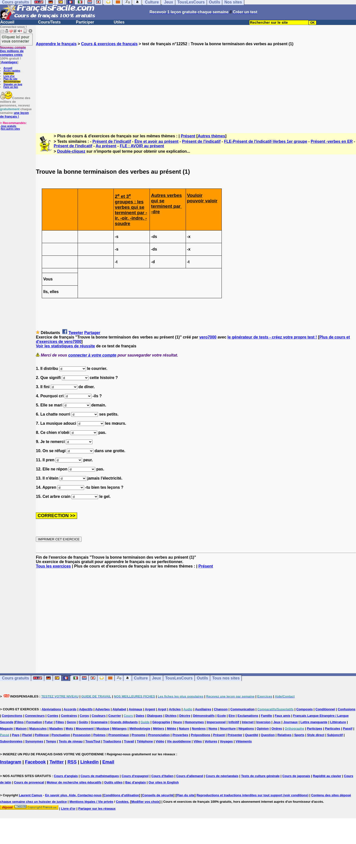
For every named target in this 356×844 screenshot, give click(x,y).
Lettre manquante (313, 722)
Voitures (210, 741)
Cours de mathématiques (100, 776)
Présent (188, 136)
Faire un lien (10, 87)
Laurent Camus (30, 795)
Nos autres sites (10, 128)
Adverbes (102, 709)
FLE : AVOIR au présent (142, 146)
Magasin (6, 728)
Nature (184, 728)
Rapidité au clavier (327, 776)
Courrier (114, 715)
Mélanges (119, 728)
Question (268, 735)
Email (108, 762)
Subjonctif (335, 735)
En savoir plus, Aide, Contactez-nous (73, 795)
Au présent (106, 146)
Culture (141, 678)
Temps (51, 741)
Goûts (83, 722)
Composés (304, 709)
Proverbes (180, 735)
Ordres (276, 728)
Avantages (9, 62)
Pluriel (27, 735)
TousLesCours (179, 678)
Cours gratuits (15, 678)
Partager (92, 333)
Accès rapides (11, 70)
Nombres (199, 728)
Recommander (12, 81)
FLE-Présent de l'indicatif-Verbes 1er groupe (265, 141)
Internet (248, 722)
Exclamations (248, 715)
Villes (198, 741)
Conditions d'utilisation (121, 795)
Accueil (7, 22)
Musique (103, 728)
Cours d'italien (162, 776)
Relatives (284, 735)
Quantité (251, 735)
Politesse (42, 735)
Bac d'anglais (135, 782)
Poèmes (99, 735)
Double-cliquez (71, 151)
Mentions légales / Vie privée (91, 801)
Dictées (171, 715)
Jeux (156, 678)
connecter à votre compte (92, 355)
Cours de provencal (29, 782)
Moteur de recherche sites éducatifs (74, 782)
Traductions (112, 741)
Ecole (221, 715)
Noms (212, 728)
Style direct (315, 735)
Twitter (56, 762)
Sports (299, 735)
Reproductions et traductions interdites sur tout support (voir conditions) (253, 795)
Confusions (347, 709)
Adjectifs (86, 709)
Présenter (234, 735)
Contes (52, 715)
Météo (171, 728)
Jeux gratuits (8, 126)
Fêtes (60, 722)
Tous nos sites (226, 678)
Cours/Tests (49, 22)
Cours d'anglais (66, 776)
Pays (15, 735)
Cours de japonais (296, 776)
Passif (347, 728)
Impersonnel (216, 722)
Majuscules (38, 728)
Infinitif (233, 722)
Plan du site (10, 79)
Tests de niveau (71, 741)
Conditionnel (325, 709)
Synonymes (34, 741)
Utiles (119, 22)
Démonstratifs (204, 715)
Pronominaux (118, 735)
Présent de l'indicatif (111, 141)
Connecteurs (34, 715)
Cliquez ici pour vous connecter (15, 39)
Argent (150, 709)
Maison (21, 728)
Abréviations (51, 709)
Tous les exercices (53, 566)
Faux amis (282, 715)
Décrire (184, 715)
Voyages (226, 741)
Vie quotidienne (179, 741)
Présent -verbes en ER (332, 141)
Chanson (221, 709)
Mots (69, 728)
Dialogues (154, 715)
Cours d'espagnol (135, 776)
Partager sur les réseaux (96, 808)
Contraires (69, 715)
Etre (232, 715)
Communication (242, 709)
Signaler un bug (12, 84)
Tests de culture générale (260, 776)
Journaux (290, 722)
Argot (162, 709)
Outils (202, 678)
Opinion (263, 728)
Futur (49, 722)
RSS (72, 762)
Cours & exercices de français (109, 44)
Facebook (35, 762)
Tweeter (75, 333)
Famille (266, 715)
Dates (140, 715)
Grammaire (99, 722)
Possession (81, 735)
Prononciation (159, 735)
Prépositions (200, 735)
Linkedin (89, 762)
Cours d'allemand (189, 776)
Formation (34, 722)
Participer (85, 22)
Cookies (122, 801)
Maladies (56, 728)
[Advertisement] (196, 85)
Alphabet (119, 709)
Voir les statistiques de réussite (65, 346)
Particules (332, 728)
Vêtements (244, 741)
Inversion (263, 722)
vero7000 (207, 337)
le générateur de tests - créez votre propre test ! (272, 337)
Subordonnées (11, 741)
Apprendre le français (56, 44)
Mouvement (85, 728)
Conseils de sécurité (157, 795)
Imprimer (8, 73)
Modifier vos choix (145, 801)
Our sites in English (164, 782)
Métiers (158, 728)
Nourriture (228, 728)
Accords (70, 709)
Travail (129, 741)
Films (19, 722)
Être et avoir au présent (156, 141)
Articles (175, 709)
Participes (314, 728)
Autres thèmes (211, 136)
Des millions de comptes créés (13, 51)
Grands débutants (124, 722)
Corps (84, 715)
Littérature (338, 722)
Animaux (135, 709)
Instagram (10, 762)
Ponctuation (60, 735)
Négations (246, 728)
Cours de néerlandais (222, 776)
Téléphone (145, 741)
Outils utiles (113, 782)
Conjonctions (12, 715)
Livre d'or (9, 76)
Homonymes (194, 722)
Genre (71, 722)
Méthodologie (139, 728)
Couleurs (99, 715)
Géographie (161, 722)
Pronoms (138, 735)
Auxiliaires (203, 709)
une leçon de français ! (14, 114)
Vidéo (160, 741)
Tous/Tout (92, 741)
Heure (177, 722)
